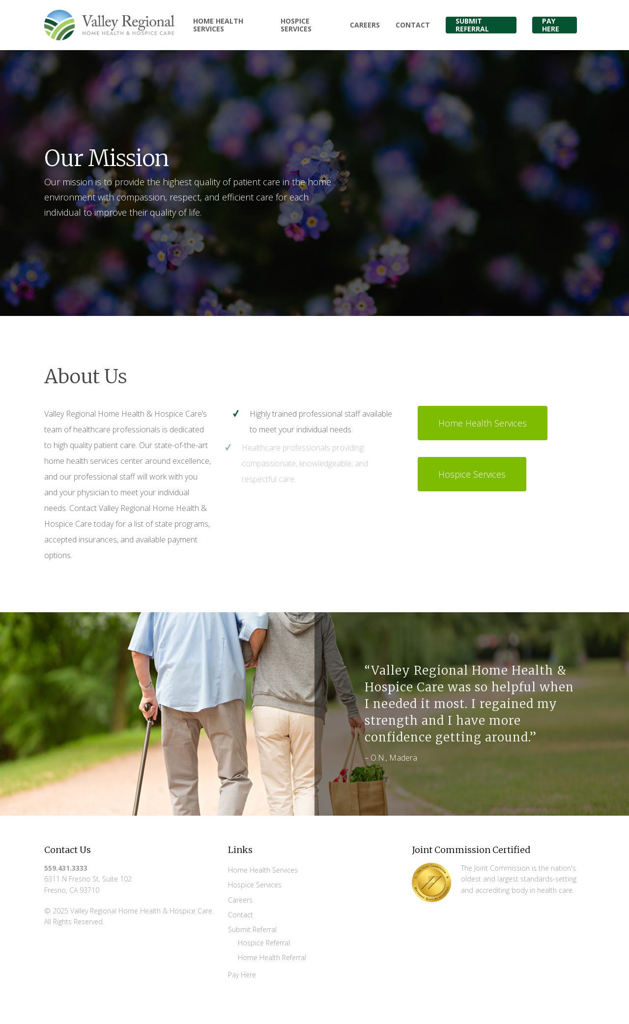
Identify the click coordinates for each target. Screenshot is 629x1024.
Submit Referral (252, 929)
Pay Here (242, 974)
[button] (482, 423)
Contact (240, 914)
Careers (240, 900)
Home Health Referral (272, 957)
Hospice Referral (264, 942)
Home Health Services (263, 870)
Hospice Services (255, 884)
